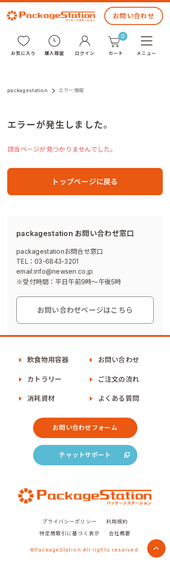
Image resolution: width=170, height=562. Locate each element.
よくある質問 (119, 398)
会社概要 (120, 533)
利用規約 (117, 521)
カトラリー (44, 379)
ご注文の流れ (119, 379)
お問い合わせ (134, 16)
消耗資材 (41, 398)
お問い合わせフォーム (85, 427)
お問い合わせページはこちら (85, 310)
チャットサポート (85, 454)
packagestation (27, 90)
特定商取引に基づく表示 (69, 533)
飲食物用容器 (48, 359)
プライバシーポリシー (69, 521)
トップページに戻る (85, 181)
